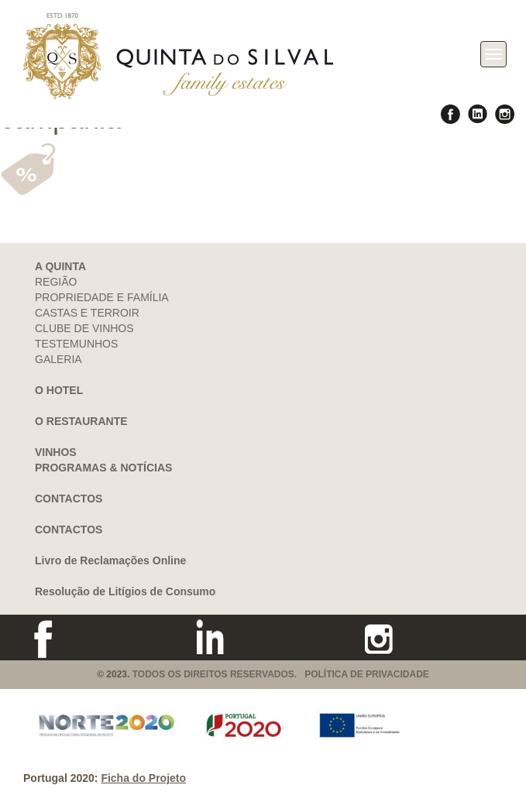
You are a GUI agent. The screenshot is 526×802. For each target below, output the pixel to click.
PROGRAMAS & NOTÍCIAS (103, 467)
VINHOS (56, 452)
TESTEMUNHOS (76, 344)
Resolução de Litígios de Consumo (125, 591)
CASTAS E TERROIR (87, 313)
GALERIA (58, 359)
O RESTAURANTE (81, 421)
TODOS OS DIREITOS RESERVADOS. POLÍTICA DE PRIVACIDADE (280, 674)
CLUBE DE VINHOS (84, 328)
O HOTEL (59, 390)
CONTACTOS (68, 498)
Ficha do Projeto (143, 778)
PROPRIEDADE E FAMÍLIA (102, 297)
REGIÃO (56, 282)
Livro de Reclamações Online (110, 560)
